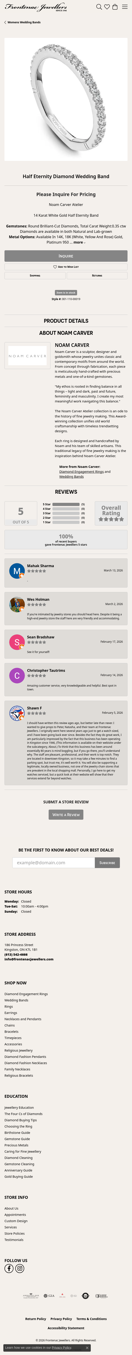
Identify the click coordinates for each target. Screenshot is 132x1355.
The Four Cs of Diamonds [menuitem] (23, 1114)
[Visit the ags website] (31, 1295)
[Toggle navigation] (125, 6)
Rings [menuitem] (8, 1006)
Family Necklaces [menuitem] (17, 1069)
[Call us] (29, 959)
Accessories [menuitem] (13, 1044)
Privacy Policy (61, 1319)
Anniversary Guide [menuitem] (18, 1170)
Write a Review (66, 814)
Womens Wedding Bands (24, 22)
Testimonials (13, 1240)
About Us (11, 1208)
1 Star (47, 522)
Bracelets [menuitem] (11, 1031)
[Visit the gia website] (49, 1295)
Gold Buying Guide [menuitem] (18, 1176)
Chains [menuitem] (9, 1025)
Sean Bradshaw (40, 637)
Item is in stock (66, 292)
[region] (66, 99)
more (79, 242)
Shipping (35, 275)
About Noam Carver (66, 333)
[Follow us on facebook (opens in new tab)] (8, 1268)
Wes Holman (38, 599)
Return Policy (35, 1319)
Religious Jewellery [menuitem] (18, 1050)
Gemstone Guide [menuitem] (17, 1139)
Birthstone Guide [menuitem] (17, 1132)
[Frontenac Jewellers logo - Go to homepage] (35, 6)
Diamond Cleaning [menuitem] (18, 1158)
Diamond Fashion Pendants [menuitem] (25, 1057)
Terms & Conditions (91, 1319)
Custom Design (16, 1221)
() (83, 504)
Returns (97, 275)
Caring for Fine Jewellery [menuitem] (22, 1151)
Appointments (15, 1214)
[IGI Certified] (73, 1295)
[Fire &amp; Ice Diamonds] (62, 1295)
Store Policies (14, 1233)
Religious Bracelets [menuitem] (18, 1075)
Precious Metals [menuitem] (16, 1145)
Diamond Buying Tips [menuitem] (20, 1120)
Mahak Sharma (40, 565)
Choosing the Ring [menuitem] (18, 1126)
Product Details (66, 321)
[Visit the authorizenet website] (85, 1295)
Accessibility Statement (66, 1328)
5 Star (47, 504)
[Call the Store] (16, 954)
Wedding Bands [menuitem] (16, 1000)
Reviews (66, 491)
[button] (99, 6)
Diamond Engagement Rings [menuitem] (26, 994)
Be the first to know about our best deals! (66, 850)
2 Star (47, 518)
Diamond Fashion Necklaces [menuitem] (25, 1063)
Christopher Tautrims (46, 670)
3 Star (47, 513)
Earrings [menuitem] (10, 1013)
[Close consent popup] (87, 1347)
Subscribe (107, 863)
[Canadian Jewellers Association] (102, 1295)
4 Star (47, 509)
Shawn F (34, 708)
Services (10, 1227)
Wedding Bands (71, 476)
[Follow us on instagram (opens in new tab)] (19, 1268)
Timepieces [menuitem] (13, 1038)
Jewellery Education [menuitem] (19, 1107)
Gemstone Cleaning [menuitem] (19, 1164)
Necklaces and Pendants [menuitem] (22, 1019)
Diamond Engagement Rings (81, 471)
